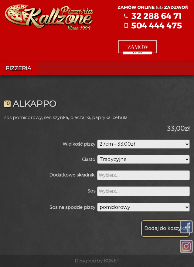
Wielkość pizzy (79, 144)
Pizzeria (18, 68)
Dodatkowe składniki (72, 175)
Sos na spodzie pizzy (72, 207)
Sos (91, 191)
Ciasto (88, 159)
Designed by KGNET (97, 261)
